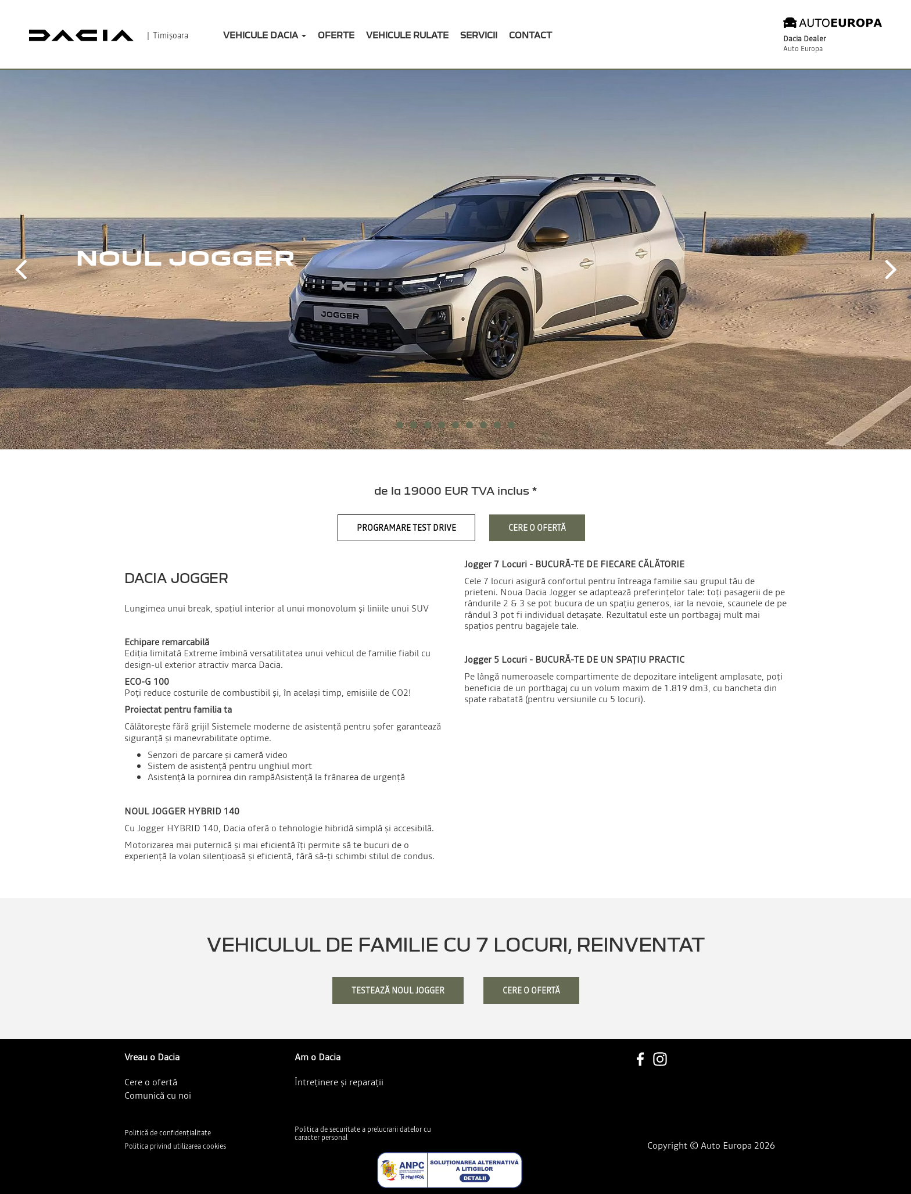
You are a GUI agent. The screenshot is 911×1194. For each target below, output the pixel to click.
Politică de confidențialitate (167, 1133)
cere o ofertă (531, 990)
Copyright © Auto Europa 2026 (711, 1145)
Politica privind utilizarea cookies (175, 1146)
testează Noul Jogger (398, 990)
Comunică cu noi (157, 1095)
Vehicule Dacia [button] (264, 35)
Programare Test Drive (406, 528)
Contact (530, 35)
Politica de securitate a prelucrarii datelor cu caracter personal (363, 1133)
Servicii (478, 35)
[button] (20, 259)
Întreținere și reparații (339, 1081)
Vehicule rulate (407, 35)
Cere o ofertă (537, 528)
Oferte (336, 35)
